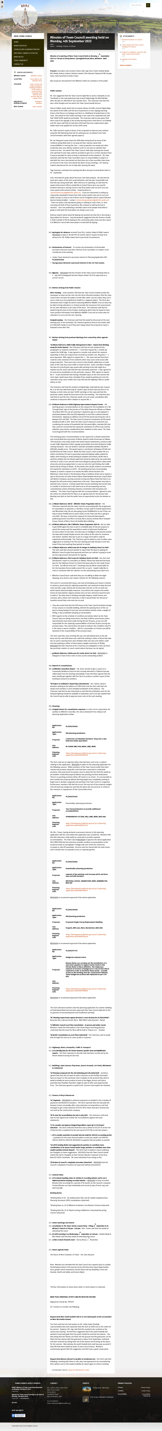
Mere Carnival (37, 107)
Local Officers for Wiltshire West (36, 80)
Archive (14, 1402)
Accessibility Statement (146, 1395)
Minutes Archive (84, 1370)
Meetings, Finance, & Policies (66, 46)
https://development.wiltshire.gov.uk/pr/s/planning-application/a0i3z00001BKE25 (86, 754)
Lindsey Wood (72, 1370)
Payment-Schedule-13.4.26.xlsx (132, 40)
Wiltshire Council (36, 76)
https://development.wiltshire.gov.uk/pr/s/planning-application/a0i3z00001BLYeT (86, 889)
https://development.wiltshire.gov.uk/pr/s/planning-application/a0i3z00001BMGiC (86, 990)
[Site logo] (25, 29)
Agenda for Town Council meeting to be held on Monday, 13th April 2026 (28, 1395)
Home (52, 46)
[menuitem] (28, 42)
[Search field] (140, 5)
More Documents (126, 65)
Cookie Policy (145, 1391)
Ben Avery (105, 1388)
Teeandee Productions (106, 1397)
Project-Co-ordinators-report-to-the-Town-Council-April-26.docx (134, 53)
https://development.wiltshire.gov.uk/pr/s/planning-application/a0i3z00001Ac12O (86, 824)
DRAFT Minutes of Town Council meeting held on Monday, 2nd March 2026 (27, 1388)
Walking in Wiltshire (38, 102)
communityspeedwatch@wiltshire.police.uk (92, 200)
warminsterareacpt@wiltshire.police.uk (66, 193)
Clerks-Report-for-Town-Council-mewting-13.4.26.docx (133, 46)
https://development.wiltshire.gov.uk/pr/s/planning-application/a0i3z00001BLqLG (86, 935)
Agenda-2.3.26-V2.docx (129, 59)
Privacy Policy (145, 1387)
